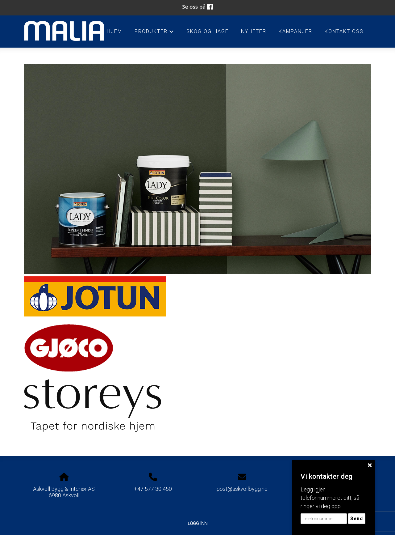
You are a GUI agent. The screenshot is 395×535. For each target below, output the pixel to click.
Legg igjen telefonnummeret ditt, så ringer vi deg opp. (330, 497)
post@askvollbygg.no (242, 489)
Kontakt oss (344, 31)
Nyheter (253, 31)
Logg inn (197, 523)
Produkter (154, 33)
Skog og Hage (207, 31)
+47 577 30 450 (153, 489)
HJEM (114, 31)
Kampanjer (295, 31)
